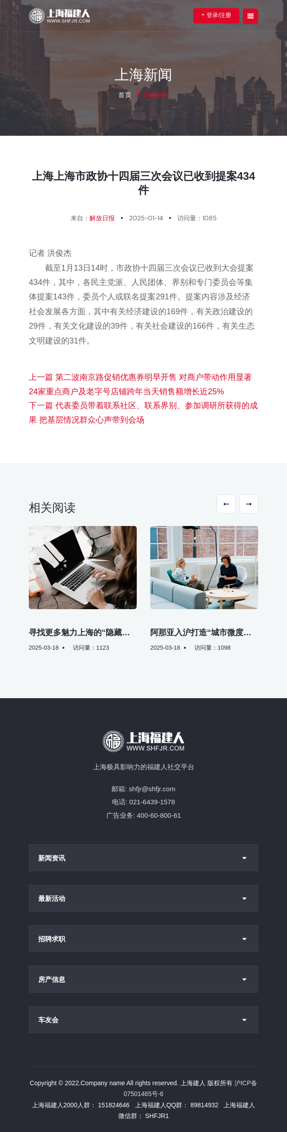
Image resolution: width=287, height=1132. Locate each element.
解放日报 (102, 218)
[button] (226, 504)
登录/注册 (217, 14)
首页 (124, 94)
